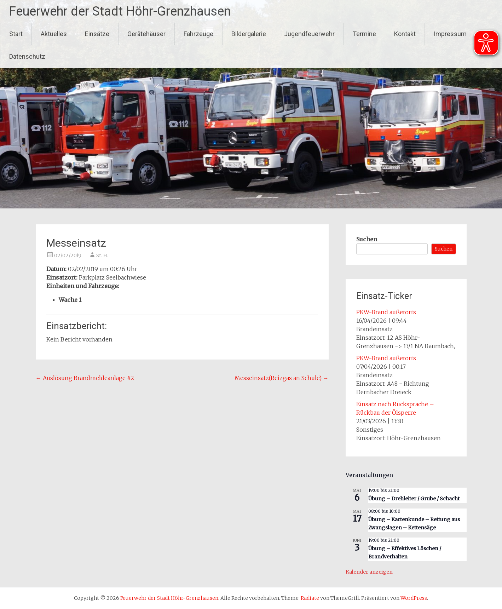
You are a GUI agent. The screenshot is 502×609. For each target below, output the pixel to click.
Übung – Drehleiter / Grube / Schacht (414, 498)
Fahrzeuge (198, 34)
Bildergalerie (248, 34)
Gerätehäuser (146, 34)
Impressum (450, 34)
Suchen (366, 239)
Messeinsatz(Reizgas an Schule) (282, 377)
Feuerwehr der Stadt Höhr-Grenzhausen (120, 11)
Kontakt (405, 34)
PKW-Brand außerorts (386, 312)
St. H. (102, 255)
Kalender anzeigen (369, 572)
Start (16, 34)
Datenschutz (27, 56)
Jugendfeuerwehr (309, 34)
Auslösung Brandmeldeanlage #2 (85, 377)
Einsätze (97, 34)
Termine (364, 34)
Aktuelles (54, 34)
